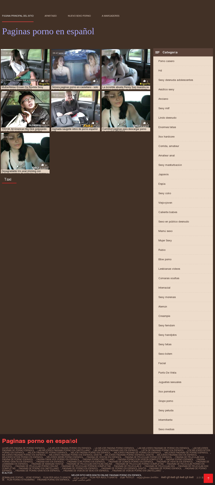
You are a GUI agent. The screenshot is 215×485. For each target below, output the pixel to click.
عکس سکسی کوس (81, 479)
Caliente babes (167, 212)
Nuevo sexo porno (79, 16)
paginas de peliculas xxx (160, 466)
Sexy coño (164, 193)
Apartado (51, 16)
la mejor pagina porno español (114, 448)
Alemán (162, 306)
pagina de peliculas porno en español (148, 457)
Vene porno (33, 477)
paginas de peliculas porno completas (140, 464)
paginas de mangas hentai (47, 464)
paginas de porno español (165, 468)
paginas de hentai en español (175, 461)
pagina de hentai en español (104, 457)
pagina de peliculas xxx (189, 457)
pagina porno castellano (98, 459)
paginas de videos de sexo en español (86, 470)
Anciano (163, 98)
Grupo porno (165, 400)
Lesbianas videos (169, 268)
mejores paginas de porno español (186, 452)
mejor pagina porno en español (91, 452)
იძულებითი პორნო (147, 477)
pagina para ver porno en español (57, 459)
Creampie (164, 316)
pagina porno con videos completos (140, 459)
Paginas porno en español (53, 479)
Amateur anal (166, 155)
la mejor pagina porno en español (70, 448)
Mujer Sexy (165, 240)
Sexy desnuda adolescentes (175, 79)
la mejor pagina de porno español (23, 448)
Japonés (163, 174)
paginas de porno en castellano (39, 468)
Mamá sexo (165, 231)
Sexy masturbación (170, 164)
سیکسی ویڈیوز (80, 477)
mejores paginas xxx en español (177, 455)
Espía (161, 183)
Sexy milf (163, 108)
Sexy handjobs (167, 334)
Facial (162, 363)
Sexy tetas (164, 344)
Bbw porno (164, 259)
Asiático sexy (166, 89)
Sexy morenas (167, 297)
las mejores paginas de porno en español (163, 448)
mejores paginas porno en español (24, 455)
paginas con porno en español (86, 461)
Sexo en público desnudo (173, 221)
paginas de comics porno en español (130, 461)
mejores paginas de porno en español (137, 452)
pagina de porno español (17, 459)
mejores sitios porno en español (22, 457)
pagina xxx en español (50, 461)
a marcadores (110, 16)
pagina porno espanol (179, 459)
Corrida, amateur (168, 146)
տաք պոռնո (127, 477)
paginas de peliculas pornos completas (86, 466)
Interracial (164, 287)
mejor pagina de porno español (47, 452)
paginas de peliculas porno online (36, 466)
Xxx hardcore (166, 136)
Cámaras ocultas (168, 278)
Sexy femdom (166, 325)
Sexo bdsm (165, 353)
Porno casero (166, 61)
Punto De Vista (167, 372)
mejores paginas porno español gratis (129, 455)
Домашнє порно (12, 477)
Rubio (161, 249)
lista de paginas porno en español (162, 450)
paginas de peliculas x (127, 466)
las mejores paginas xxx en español (115, 450)
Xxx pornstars (166, 391)
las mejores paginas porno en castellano (64, 450)
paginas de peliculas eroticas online (89, 464)
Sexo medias (166, 429)
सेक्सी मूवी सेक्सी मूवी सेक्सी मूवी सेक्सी (177, 477)
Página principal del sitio (18, 16)
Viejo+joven (165, 202)
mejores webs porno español (64, 457)
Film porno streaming (21, 479)
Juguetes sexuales (169, 382)
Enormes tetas (167, 127)
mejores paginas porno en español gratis (75, 455)
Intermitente (165, 419)
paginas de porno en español (80, 468)
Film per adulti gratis (57, 477)
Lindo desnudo (167, 117)
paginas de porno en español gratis (123, 468)
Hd (160, 70)
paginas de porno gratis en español (37, 470)
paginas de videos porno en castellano (136, 470)
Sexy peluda (165, 410)
